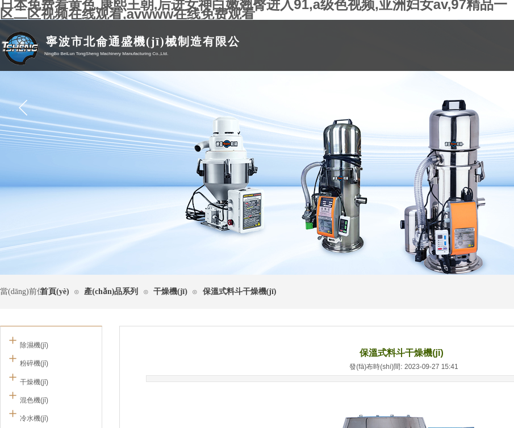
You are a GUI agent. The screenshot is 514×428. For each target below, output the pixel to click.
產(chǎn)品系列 (111, 291)
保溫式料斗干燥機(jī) (240, 291)
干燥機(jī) (170, 291)
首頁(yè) (54, 291)
